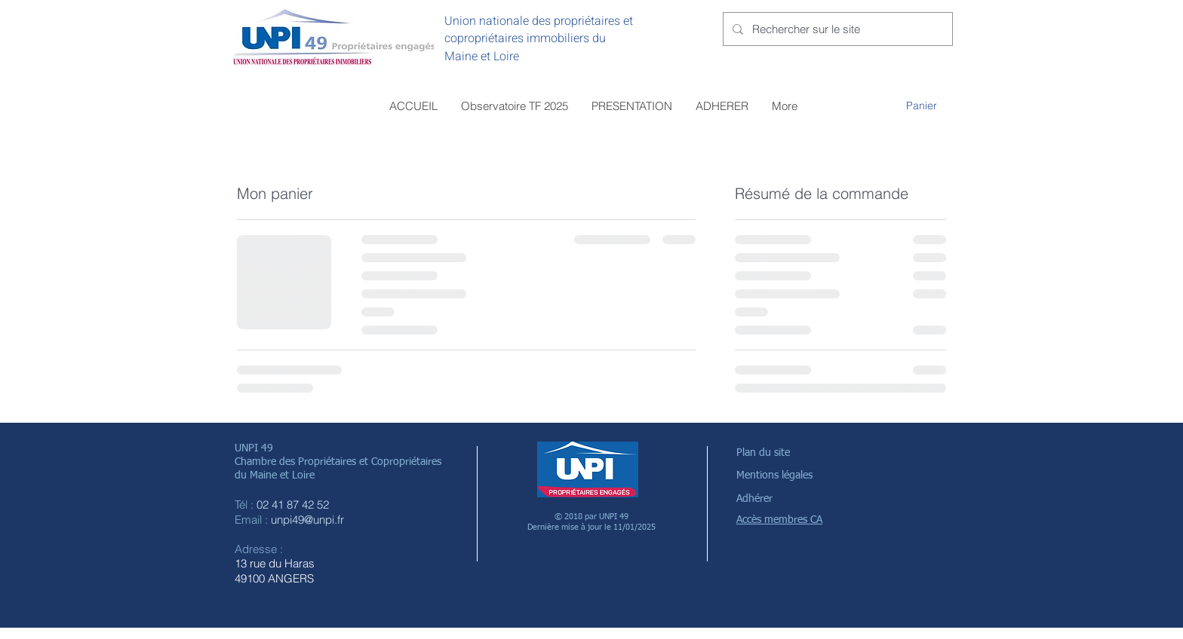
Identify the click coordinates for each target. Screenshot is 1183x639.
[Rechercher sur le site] (836, 29)
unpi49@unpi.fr (307, 519)
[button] (929, 105)
